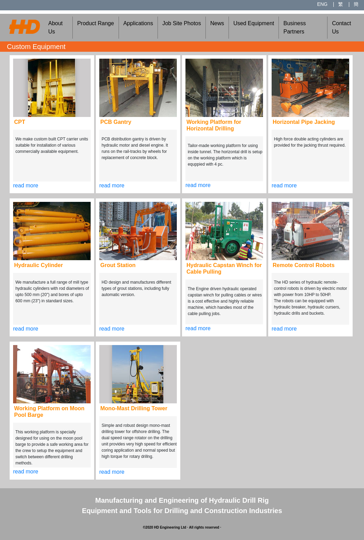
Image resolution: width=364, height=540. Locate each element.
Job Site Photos (181, 23)
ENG (322, 4)
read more (25, 185)
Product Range (95, 23)
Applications (138, 23)
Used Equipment (253, 23)
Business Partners (294, 27)
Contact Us (341, 27)
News (217, 23)
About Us (55, 27)
